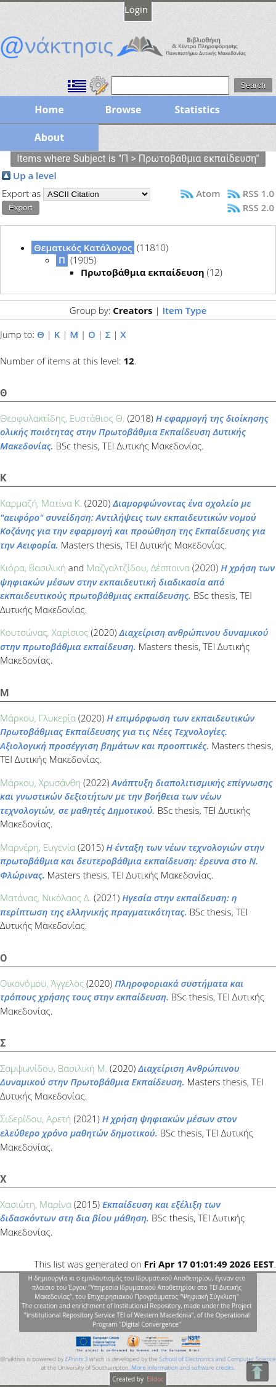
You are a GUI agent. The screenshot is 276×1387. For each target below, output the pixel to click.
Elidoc (154, 1379)
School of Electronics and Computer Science (217, 1359)
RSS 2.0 (258, 207)
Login (136, 9)
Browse (123, 109)
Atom (208, 193)
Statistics (196, 109)
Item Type (184, 310)
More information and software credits (182, 1368)
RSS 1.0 (258, 193)
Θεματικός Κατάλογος (83, 247)
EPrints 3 (76, 1359)
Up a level (35, 175)
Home (48, 109)
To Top (257, 1371)
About (49, 137)
